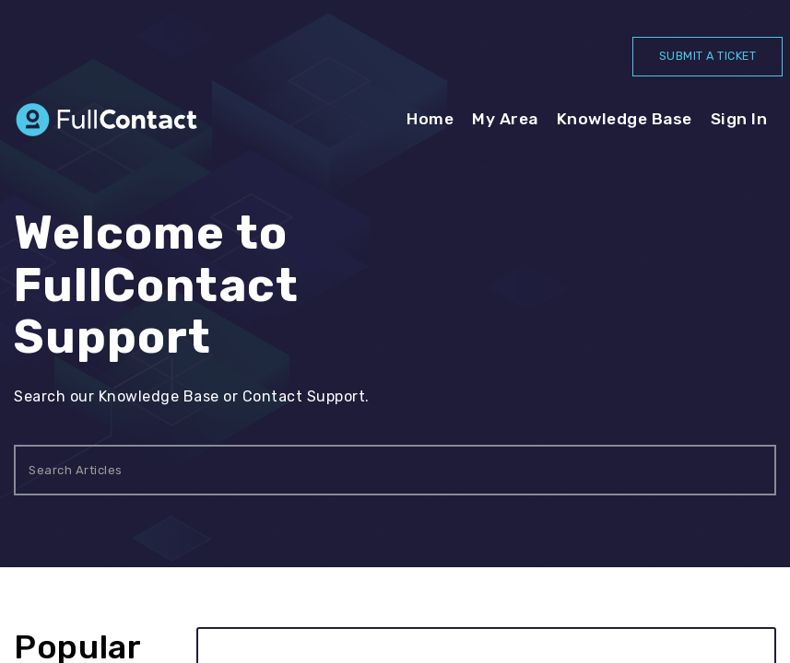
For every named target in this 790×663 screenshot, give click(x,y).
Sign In (739, 120)
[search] (395, 472)
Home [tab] (430, 120)
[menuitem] (739, 122)
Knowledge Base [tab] (624, 120)
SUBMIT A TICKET (703, 57)
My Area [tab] (505, 120)
